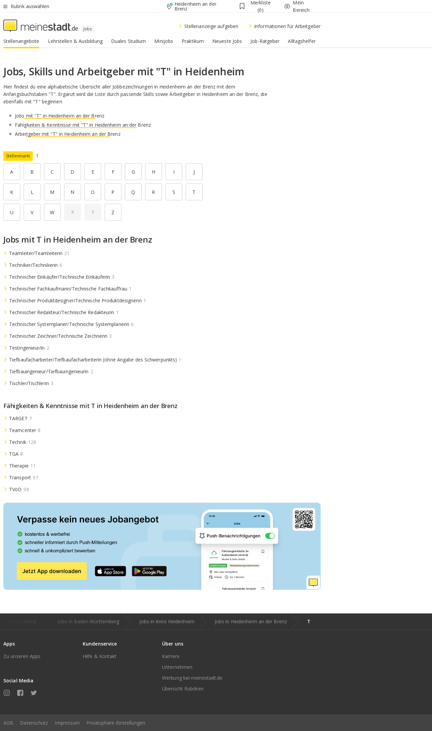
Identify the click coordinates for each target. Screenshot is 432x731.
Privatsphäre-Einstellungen (115, 723)
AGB (8, 723)
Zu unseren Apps (22, 656)
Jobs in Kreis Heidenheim (166, 621)
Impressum (67, 723)
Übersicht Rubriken (183, 688)
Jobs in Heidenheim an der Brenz (251, 621)
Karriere (171, 656)
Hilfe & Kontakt (100, 656)
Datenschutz (34, 723)
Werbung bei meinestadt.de (192, 678)
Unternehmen (177, 667)
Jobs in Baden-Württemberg (88, 621)
